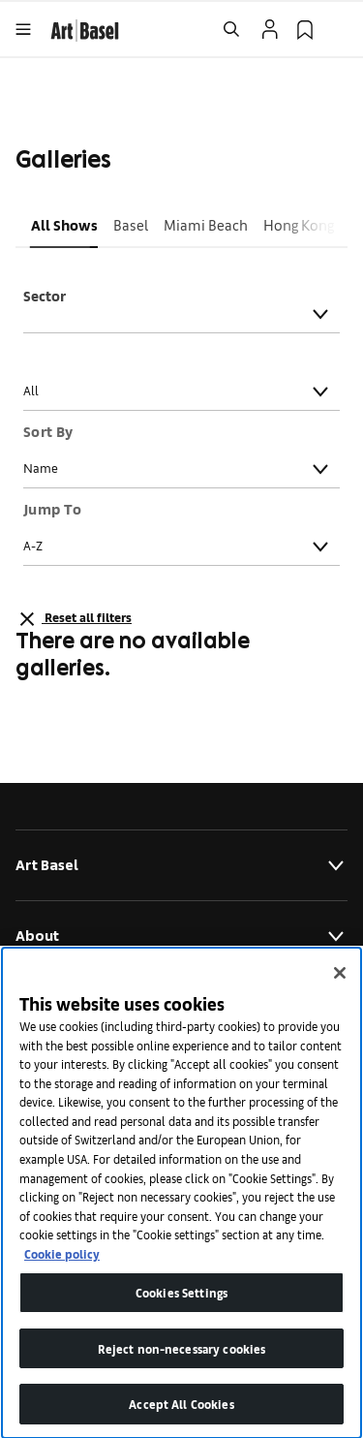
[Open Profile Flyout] (270, 29)
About (181, 936)
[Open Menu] (23, 29)
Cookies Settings (181, 1309)
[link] (84, 27)
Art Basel (181, 865)
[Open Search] (231, 29)
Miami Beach (206, 224)
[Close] (339, 990)
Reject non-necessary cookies (182, 1366)
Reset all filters (73, 619)
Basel (130, 224)
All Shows (64, 224)
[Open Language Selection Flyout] (339, 29)
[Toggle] (320, 314)
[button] (64, 224)
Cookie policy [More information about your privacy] (62, 1270)
